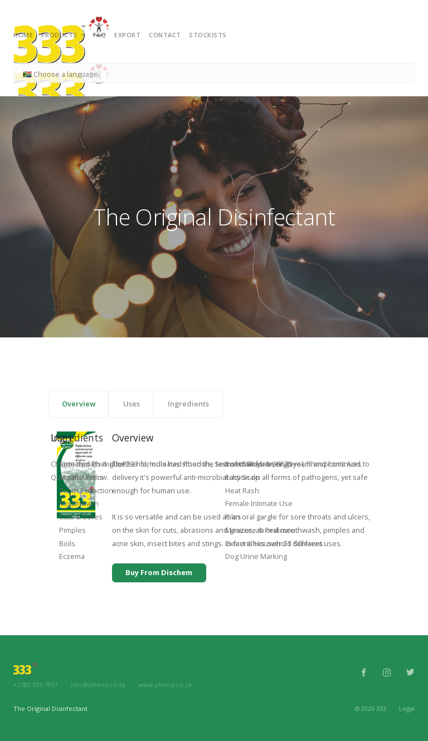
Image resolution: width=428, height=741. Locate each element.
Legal (407, 708)
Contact (165, 35)
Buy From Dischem (158, 572)
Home (23, 35)
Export (127, 35)
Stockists (208, 35)
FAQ (99, 35)
